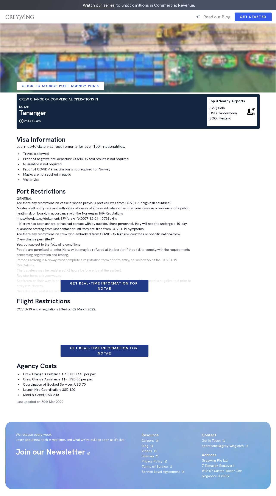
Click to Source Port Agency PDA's (60, 86)
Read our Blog (216, 17)
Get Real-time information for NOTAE (104, 286)
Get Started (253, 16)
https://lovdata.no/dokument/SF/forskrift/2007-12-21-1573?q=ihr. (67, 218)
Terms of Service (155, 466)
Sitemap (148, 456)
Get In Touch (211, 440)
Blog (145, 446)
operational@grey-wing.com (223, 446)
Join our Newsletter (50, 452)
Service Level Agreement (161, 471)
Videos (147, 451)
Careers (148, 440)
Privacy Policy (152, 461)
